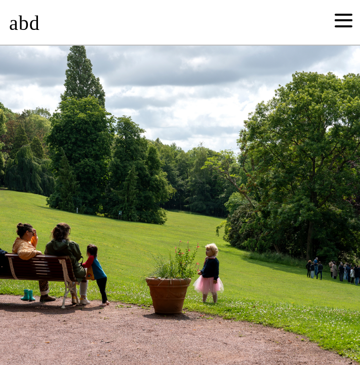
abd (24, 23)
